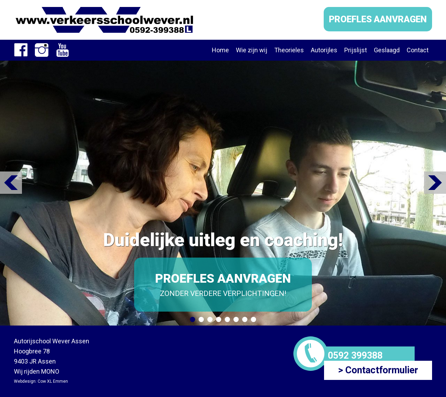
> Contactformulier (378, 370)
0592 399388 (355, 355)
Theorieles (289, 50)
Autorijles (324, 50)
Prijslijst (355, 50)
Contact (418, 50)
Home (220, 50)
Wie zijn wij (251, 50)
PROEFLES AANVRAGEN (378, 19)
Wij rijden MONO (36, 371)
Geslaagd (387, 50)
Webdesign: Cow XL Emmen (41, 381)
